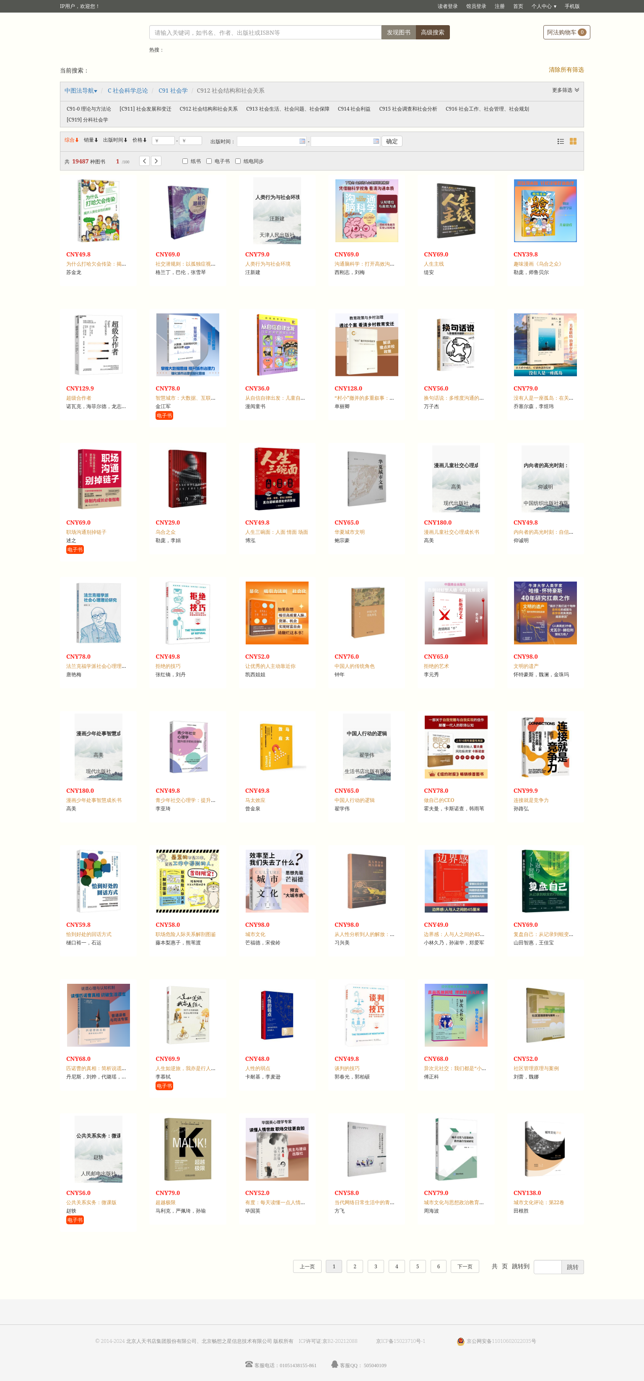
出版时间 (115, 139)
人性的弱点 (257, 1068)
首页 (518, 6)
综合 (72, 139)
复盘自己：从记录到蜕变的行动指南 (554, 934)
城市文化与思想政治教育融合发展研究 (466, 1202)
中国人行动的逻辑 (355, 800)
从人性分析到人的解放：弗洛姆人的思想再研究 (387, 934)
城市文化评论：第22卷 (539, 1202)
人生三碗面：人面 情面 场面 (276, 531)
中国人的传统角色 (355, 666)
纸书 (191, 161)
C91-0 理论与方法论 (89, 108)
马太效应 (255, 800)
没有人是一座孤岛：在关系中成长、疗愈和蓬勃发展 (571, 397)
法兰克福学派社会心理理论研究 (101, 666)
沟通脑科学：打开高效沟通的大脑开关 (377, 263)
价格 (137, 139)
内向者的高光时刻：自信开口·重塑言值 (557, 531)
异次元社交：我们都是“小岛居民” (461, 1068)
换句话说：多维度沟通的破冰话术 (461, 397)
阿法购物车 (567, 32)
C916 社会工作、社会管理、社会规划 (487, 108)
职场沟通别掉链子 (86, 531)
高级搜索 (432, 32)
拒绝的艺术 (436, 666)
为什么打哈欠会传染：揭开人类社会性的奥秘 (116, 263)
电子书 (218, 161)
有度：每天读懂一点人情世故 (278, 1202)
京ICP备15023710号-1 (401, 1341)
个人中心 (542, 6)
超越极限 (166, 1202)
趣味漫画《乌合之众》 (539, 263)
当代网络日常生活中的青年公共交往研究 (380, 1202)
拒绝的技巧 (168, 666)
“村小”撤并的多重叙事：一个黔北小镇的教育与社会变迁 (397, 397)
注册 (500, 6)
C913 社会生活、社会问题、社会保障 (288, 108)
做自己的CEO (439, 800)
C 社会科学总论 (128, 90)
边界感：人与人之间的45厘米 (457, 934)
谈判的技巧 (347, 1068)
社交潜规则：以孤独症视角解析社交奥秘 (201, 263)
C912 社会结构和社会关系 (209, 108)
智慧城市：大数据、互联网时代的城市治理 (203, 397)
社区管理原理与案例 (536, 1068)
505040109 (375, 1365)
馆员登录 (476, 6)
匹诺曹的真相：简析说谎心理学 (101, 1068)
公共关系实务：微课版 (91, 1202)
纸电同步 (249, 161)
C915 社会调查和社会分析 (408, 108)
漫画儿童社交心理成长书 (451, 531)
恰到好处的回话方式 (89, 934)
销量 (91, 139)
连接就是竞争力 (531, 800)
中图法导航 (79, 90)
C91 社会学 (173, 90)
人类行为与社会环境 (268, 263)
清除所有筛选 (566, 69)
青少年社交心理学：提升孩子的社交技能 (201, 800)
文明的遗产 (526, 666)
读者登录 (448, 6)
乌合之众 (166, 531)
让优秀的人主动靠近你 (270, 666)
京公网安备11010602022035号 (501, 1341)
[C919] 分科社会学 (87, 119)
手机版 (572, 6)
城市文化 (255, 934)
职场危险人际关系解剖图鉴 (186, 934)
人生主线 (434, 263)
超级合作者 (78, 397)
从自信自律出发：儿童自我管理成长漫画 (290, 397)
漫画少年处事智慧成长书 (94, 800)
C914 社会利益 (354, 108)
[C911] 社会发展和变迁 (145, 108)
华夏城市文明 (350, 531)
